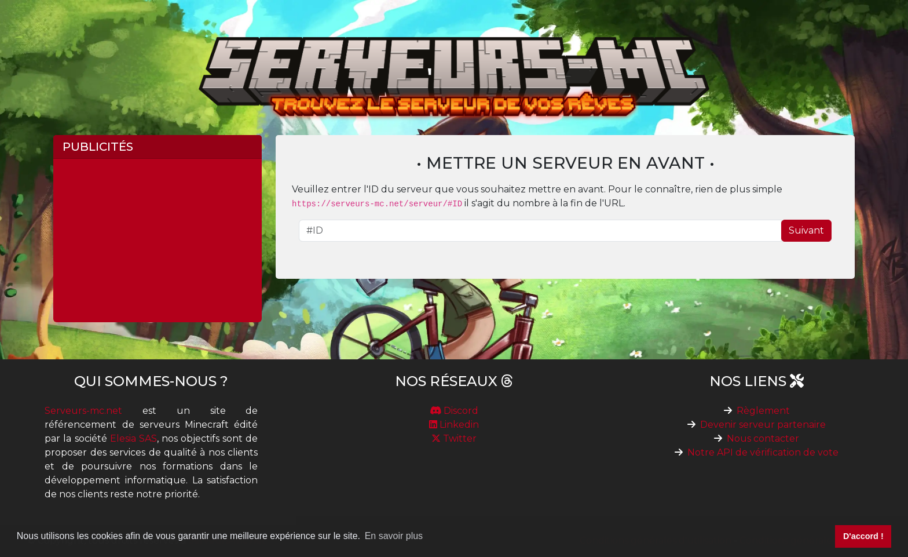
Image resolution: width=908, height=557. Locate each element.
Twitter (454, 438)
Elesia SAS (133, 438)
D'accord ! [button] (863, 536)
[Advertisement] (157, 240)
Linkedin (454, 424)
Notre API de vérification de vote (763, 452)
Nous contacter (763, 438)
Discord (454, 410)
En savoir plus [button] (394, 536)
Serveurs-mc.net (83, 410)
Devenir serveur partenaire (763, 424)
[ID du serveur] (540, 231)
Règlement (763, 410)
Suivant (806, 230)
